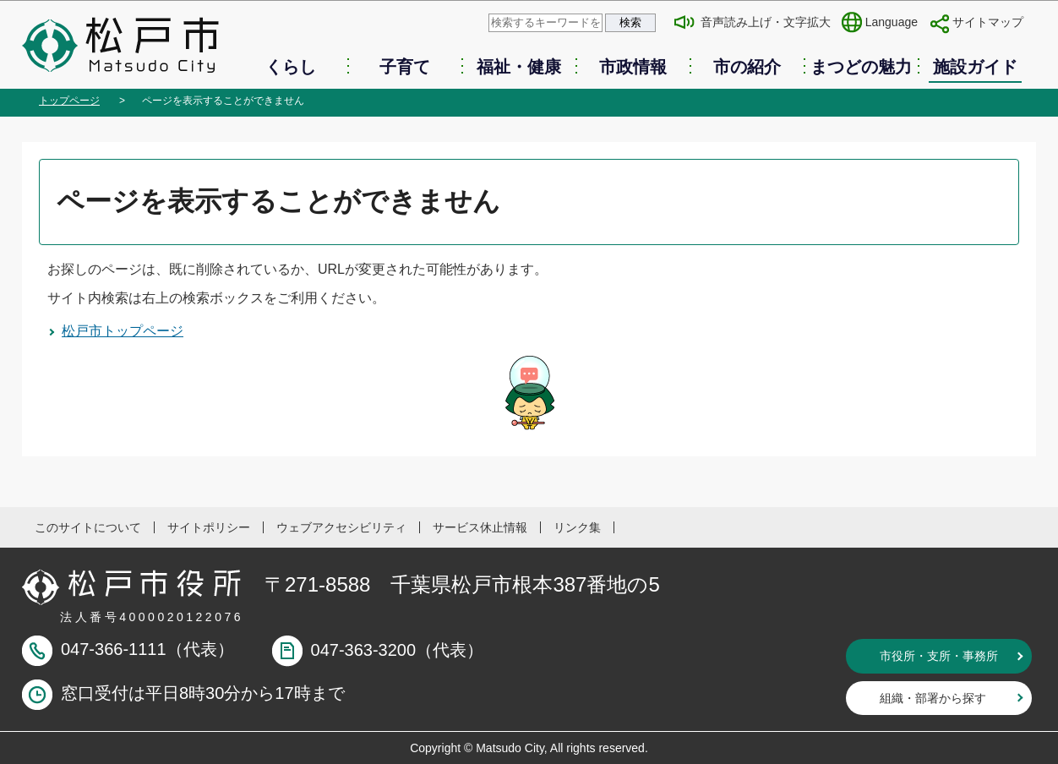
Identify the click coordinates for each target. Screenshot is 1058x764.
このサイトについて (88, 527)
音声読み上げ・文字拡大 (766, 22)
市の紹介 (747, 66)
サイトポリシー (208, 527)
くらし (290, 66)
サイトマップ (987, 22)
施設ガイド (975, 66)
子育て (404, 66)
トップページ (69, 100)
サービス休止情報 (480, 527)
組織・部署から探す (933, 698)
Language (891, 22)
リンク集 (577, 527)
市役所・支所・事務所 (939, 656)
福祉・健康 (519, 66)
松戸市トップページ (122, 331)
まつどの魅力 (861, 66)
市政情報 (633, 66)
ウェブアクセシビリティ (341, 527)
